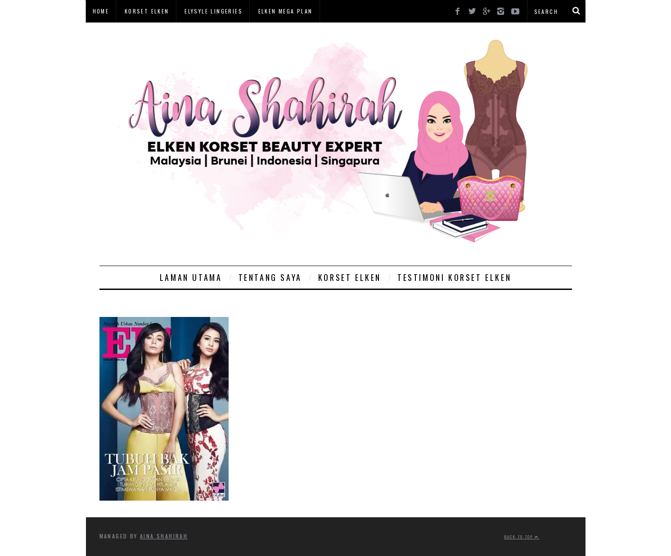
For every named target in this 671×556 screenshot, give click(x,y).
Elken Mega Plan (285, 11)
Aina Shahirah (164, 536)
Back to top (522, 536)
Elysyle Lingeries (214, 11)
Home (101, 11)
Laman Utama (191, 277)
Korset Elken (147, 11)
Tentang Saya (270, 277)
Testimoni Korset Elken (454, 277)
